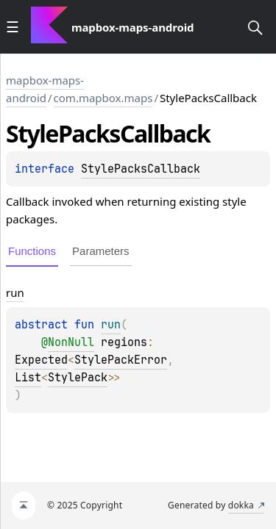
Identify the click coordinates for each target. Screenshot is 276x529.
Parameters (101, 251)
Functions (32, 251)
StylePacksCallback (140, 169)
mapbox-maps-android (45, 89)
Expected (41, 360)
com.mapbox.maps (103, 97)
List (28, 377)
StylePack (77, 377)
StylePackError (120, 360)
